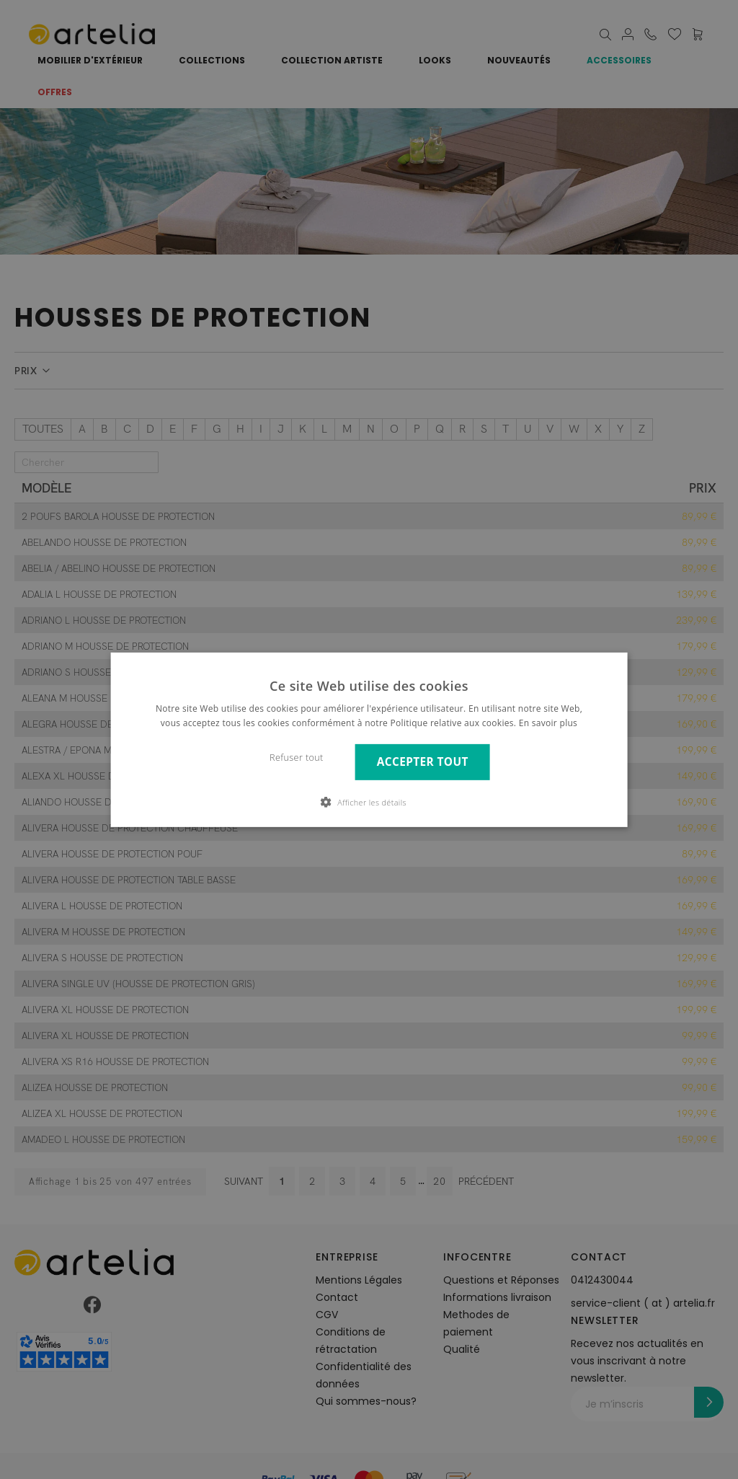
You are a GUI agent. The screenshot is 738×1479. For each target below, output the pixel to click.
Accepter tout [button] (422, 761)
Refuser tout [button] (297, 757)
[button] (369, 802)
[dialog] (369, 739)
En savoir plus (548, 723)
